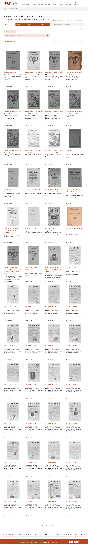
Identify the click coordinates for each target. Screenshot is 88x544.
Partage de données (67, 534)
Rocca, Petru (10, 31)
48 (81, 41)
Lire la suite (9, 86)
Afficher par (77, 41)
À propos (61, 4)
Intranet (46, 534)
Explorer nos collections (13, 8)
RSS (53, 534)
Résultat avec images (77, 28)
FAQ (58, 534)
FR (79, 2)
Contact (76, 4)
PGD (76, 534)
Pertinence (62, 41)
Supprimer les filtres (75, 20)
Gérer (76, 541)
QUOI (18, 24)
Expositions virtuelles (50, 4)
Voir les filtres (58, 20)
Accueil (5, 8)
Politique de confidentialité (25, 534)
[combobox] (66, 24)
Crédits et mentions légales (9, 534)
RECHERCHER (68, 4)
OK (71, 541)
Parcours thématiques (37, 4)
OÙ (29, 24)
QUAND (42, 24)
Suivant (54, 525)
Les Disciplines (25, 4)
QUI (6, 24)
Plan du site (38, 534)
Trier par (56, 41)
